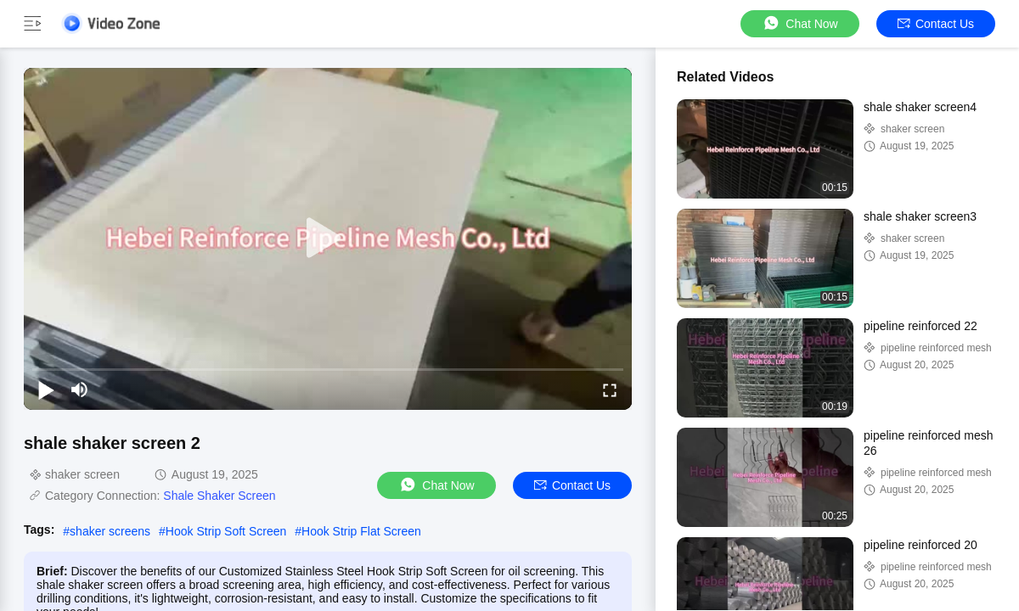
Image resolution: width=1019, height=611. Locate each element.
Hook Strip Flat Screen (361, 531)
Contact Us (936, 24)
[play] (328, 238)
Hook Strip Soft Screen (226, 531)
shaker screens (110, 531)
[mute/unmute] (80, 389)
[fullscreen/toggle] (610, 389)
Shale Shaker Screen (219, 495)
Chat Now (799, 23)
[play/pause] (46, 389)
